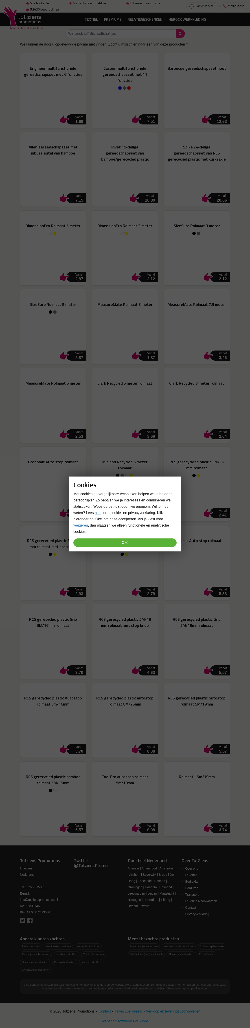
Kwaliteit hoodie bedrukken (179, 946)
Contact (190, 907)
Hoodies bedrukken (66, 954)
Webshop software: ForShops (125, 1021)
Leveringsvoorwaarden (201, 901)
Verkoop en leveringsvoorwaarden (173, 1011)
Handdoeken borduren (58, 946)
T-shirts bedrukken (93, 954)
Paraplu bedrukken (64, 962)
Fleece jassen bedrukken (36, 954)
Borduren (191, 888)
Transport (192, 894)
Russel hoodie (207, 954)
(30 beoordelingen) (43, 9)
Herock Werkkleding (187, 19)
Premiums (112, 19)
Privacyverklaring (197, 914)
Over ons (191, 868)
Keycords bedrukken (88, 946)
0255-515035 (233, 6)
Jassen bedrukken (91, 962)
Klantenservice (201, 6)
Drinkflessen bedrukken (35, 962)
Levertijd (191, 875)
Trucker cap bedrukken (212, 946)
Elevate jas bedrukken (181, 954)
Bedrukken (192, 881)
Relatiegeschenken (145, 19)
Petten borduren (31, 946)
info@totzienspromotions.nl (39, 900)
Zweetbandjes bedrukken (36, 969)
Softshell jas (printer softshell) (146, 954)
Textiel (91, 19)
